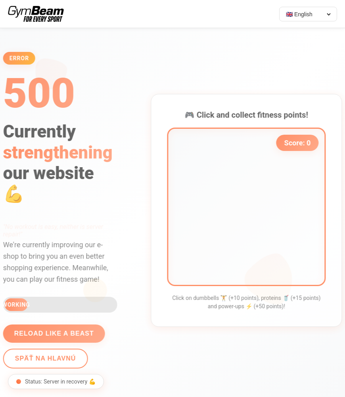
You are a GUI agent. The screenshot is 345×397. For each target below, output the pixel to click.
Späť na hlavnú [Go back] (42, 358)
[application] (249, 207)
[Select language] (308, 14)
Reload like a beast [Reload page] (51, 333)
